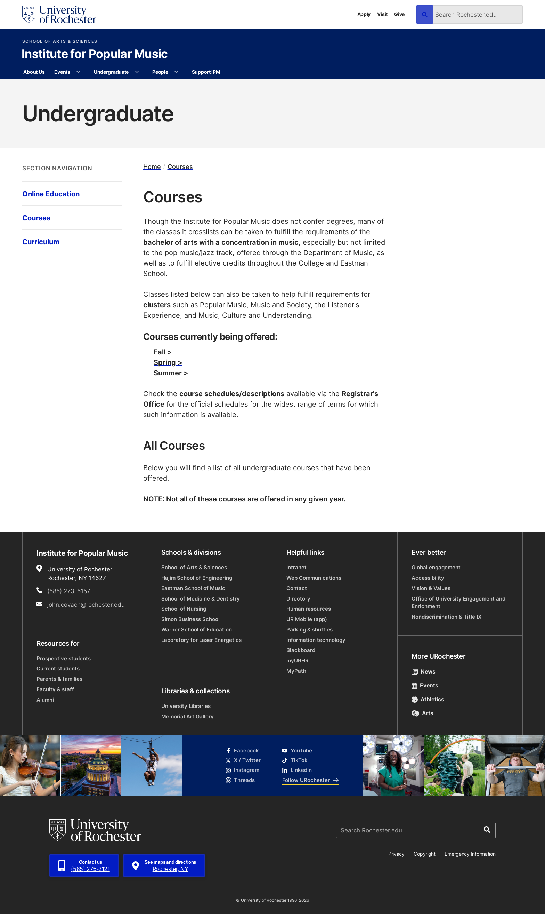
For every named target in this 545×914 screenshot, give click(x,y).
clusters (157, 304)
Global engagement (436, 567)
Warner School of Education (196, 629)
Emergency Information (470, 853)
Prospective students (63, 658)
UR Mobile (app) (306, 619)
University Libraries (186, 706)
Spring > (168, 362)
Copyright (425, 853)
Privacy (396, 853)
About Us (33, 71)
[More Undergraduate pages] (137, 72)
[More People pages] (176, 72)
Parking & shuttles (309, 629)
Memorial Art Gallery (187, 716)
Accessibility (428, 577)
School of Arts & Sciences (60, 41)
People (160, 71)
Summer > (171, 372)
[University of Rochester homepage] (59, 14)
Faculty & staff (55, 689)
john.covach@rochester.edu (86, 604)
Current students (58, 668)
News (424, 671)
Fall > (163, 352)
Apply (364, 14)
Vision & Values (431, 588)
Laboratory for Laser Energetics (201, 640)
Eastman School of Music (193, 588)
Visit (382, 14)
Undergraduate (111, 71)
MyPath (296, 671)
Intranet (296, 567)
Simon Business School (190, 619)
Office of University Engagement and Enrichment (458, 602)
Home (152, 166)
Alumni (45, 699)
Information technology (315, 640)
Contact (296, 588)
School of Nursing (183, 608)
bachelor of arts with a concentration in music (221, 242)
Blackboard (300, 650)
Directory (298, 598)
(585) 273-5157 (68, 591)
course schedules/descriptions (231, 393)
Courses (180, 166)
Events (62, 71)
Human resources (308, 608)
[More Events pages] (78, 72)
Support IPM (206, 71)
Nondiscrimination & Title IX (446, 616)
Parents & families (59, 679)
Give (399, 14)
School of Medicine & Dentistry (200, 598)
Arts (422, 713)
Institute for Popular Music (95, 54)
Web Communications (313, 577)
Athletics (428, 699)
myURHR (297, 660)
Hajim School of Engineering (196, 577)
